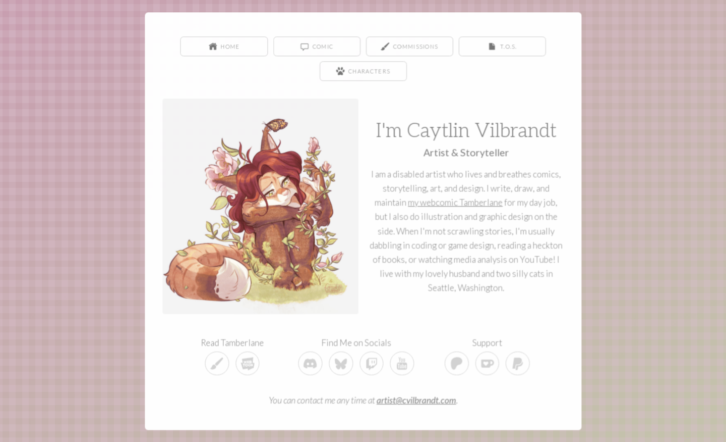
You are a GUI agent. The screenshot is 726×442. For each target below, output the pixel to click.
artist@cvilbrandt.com (415, 399)
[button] (224, 47)
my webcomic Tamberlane (455, 202)
